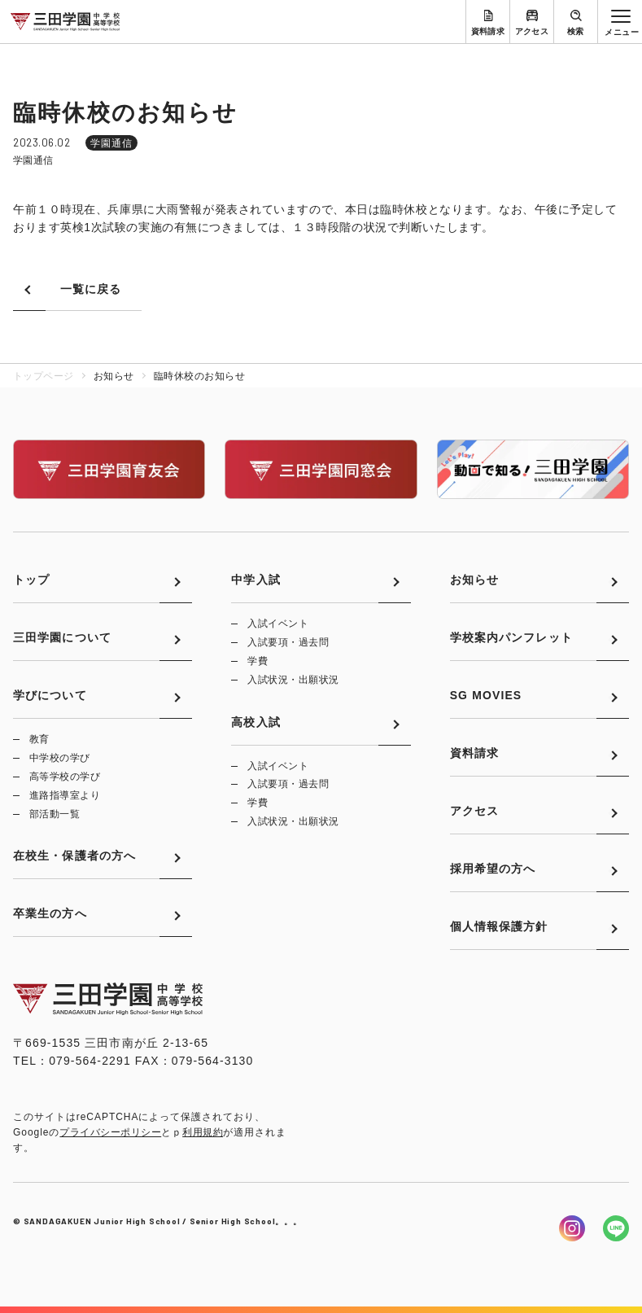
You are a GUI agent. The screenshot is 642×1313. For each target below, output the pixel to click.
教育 (39, 739)
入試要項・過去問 (288, 642)
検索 (575, 31)
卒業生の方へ (50, 913)
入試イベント (277, 623)
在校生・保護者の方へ (74, 855)
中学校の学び (59, 758)
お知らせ (474, 579)
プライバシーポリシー (110, 1132)
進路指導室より (64, 795)
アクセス (532, 31)
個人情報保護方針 (499, 926)
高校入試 (255, 722)
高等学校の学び (64, 776)
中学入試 (255, 579)
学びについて (50, 695)
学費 (257, 661)
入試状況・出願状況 (292, 679)
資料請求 (488, 31)
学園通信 (111, 143)
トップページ (43, 376)
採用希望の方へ (493, 868)
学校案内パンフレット (511, 637)
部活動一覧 (54, 814)
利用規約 (202, 1132)
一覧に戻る (91, 288)
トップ (31, 579)
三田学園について (62, 637)
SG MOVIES (486, 695)
